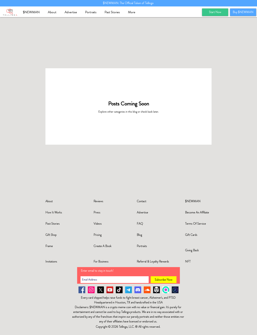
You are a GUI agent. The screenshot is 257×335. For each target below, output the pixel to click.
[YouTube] (109, 289)
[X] (100, 289)
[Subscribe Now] (163, 279)
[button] (53, 12)
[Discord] (137, 289)
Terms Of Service (195, 223)
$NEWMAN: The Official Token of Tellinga (128, 3)
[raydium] (175, 289)
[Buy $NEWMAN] (243, 12)
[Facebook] (81, 289)
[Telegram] (128, 289)
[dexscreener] (156, 289)
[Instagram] (91, 289)
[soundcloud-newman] (147, 289)
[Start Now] (215, 12)
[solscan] (165, 289)
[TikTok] (119, 289)
